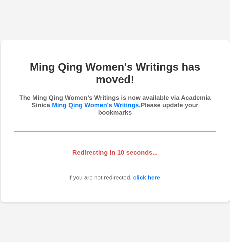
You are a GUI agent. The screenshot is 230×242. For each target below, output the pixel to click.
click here (146, 177)
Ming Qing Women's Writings (95, 105)
